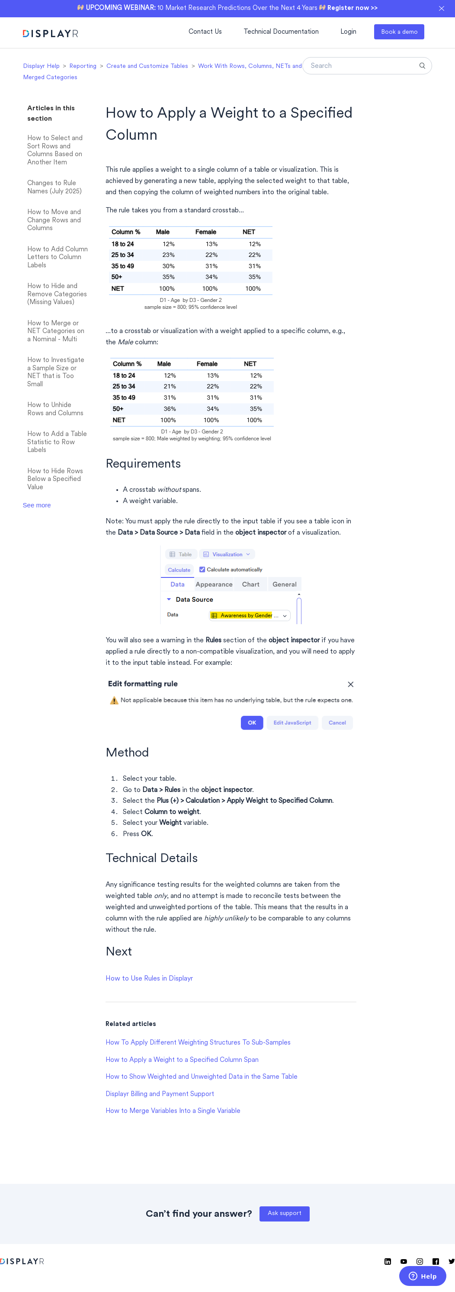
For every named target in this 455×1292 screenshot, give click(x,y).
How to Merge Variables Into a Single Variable (173, 1111)
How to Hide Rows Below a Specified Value (55, 479)
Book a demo (399, 32)
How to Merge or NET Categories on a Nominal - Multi (55, 332)
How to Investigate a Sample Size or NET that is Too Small (55, 372)
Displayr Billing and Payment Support (160, 1094)
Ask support (284, 1213)
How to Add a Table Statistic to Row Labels (57, 442)
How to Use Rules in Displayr (149, 978)
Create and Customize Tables (147, 66)
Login (348, 32)
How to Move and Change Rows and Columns (54, 220)
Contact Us (205, 32)
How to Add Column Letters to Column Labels (57, 258)
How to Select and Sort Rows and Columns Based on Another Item (55, 150)
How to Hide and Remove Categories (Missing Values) (57, 294)
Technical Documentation (281, 32)
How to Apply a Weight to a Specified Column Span (182, 1060)
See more (37, 505)
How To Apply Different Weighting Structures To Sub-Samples (198, 1043)
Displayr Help (41, 66)
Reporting (82, 66)
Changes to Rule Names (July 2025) (54, 187)
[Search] (367, 65)
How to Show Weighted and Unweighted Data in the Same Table (202, 1077)
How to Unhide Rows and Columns (55, 409)
